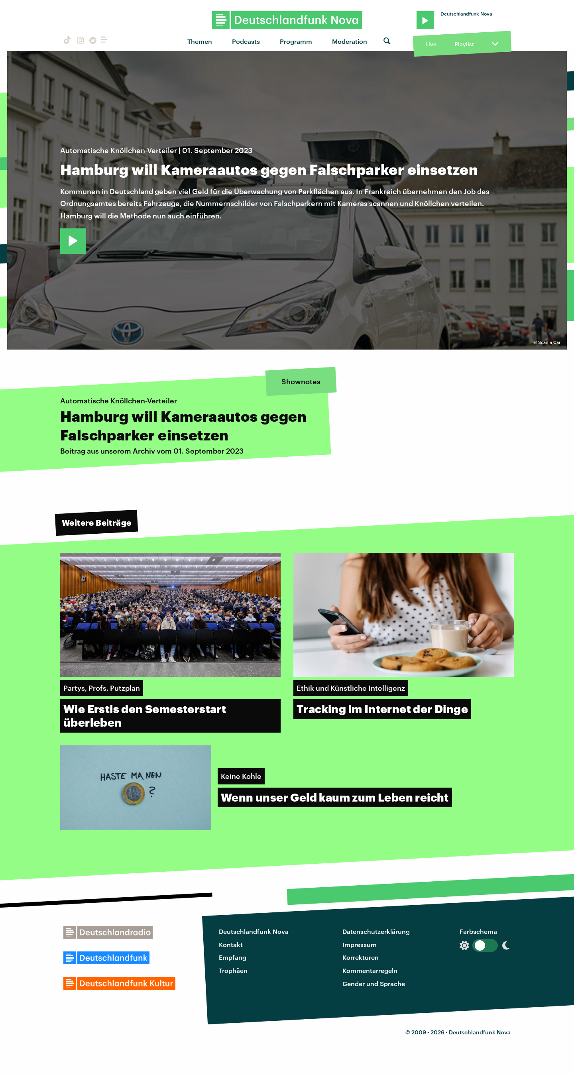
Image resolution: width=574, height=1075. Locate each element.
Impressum (359, 944)
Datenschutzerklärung (376, 931)
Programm (296, 41)
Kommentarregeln (369, 970)
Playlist (464, 44)
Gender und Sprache (373, 983)
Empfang (232, 957)
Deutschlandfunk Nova (254, 931)
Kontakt (231, 944)
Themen (199, 41)
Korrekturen (360, 957)
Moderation (349, 41)
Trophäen (233, 970)
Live (430, 44)
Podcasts (246, 41)
